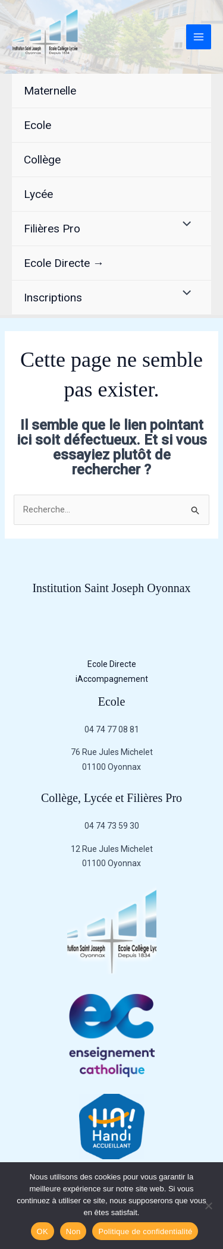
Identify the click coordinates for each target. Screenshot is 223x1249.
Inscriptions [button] (53, 297)
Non (73, 1231)
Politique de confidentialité (145, 1231)
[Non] (208, 1206)
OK (42, 1231)
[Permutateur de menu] (184, 225)
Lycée (38, 194)
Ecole (37, 125)
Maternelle (50, 90)
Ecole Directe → (64, 263)
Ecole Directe (111, 664)
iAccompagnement (112, 679)
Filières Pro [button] (52, 228)
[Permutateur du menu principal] (199, 37)
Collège (42, 159)
